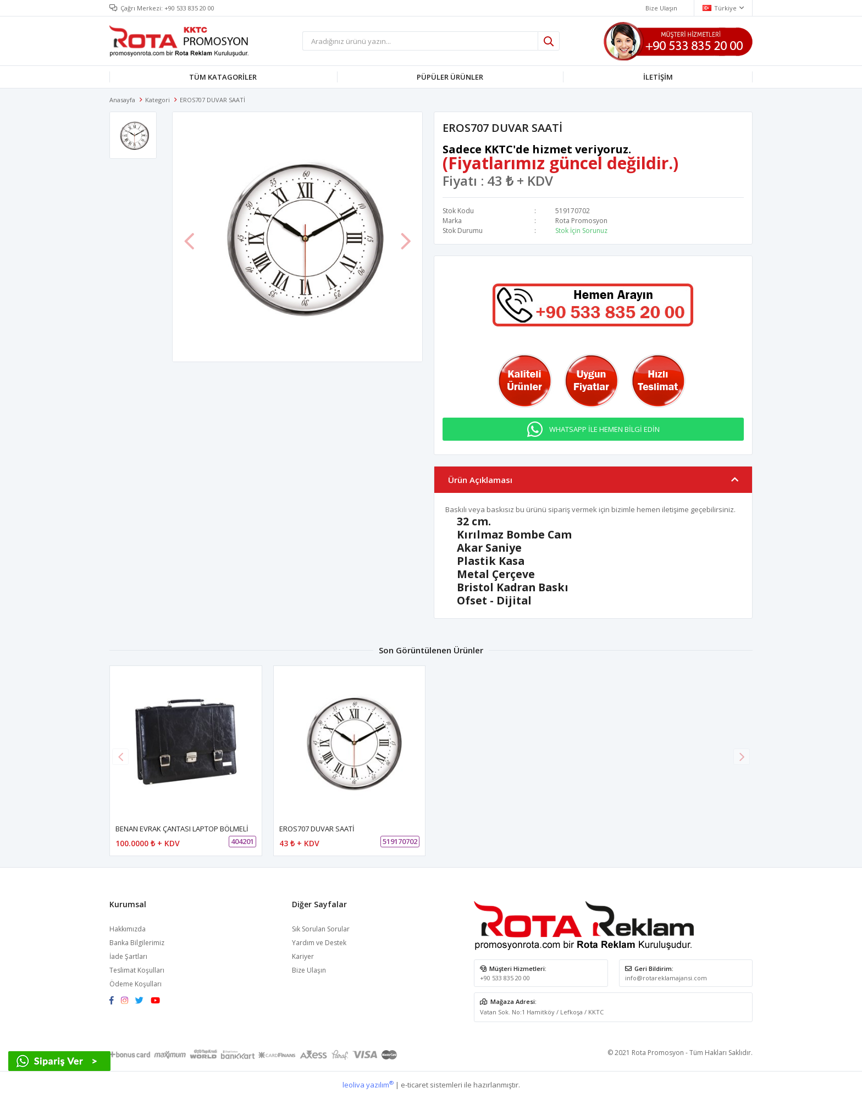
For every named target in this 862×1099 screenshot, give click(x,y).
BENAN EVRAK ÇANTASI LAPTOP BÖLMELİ (181, 829)
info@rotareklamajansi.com (666, 978)
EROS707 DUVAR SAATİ (317, 829)
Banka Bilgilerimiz (136, 942)
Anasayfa (122, 100)
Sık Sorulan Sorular (321, 929)
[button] (741, 756)
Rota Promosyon (581, 220)
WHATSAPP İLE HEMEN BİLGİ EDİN (604, 429)
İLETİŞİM (658, 77)
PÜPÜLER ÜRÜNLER (450, 77)
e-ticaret (414, 1085)
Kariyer (303, 956)
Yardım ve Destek (319, 942)
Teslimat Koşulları (136, 970)
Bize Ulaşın (309, 970)
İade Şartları (128, 956)
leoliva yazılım (368, 1085)
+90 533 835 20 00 (189, 8)
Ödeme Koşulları (135, 984)
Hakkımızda (127, 929)
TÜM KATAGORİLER (223, 77)
